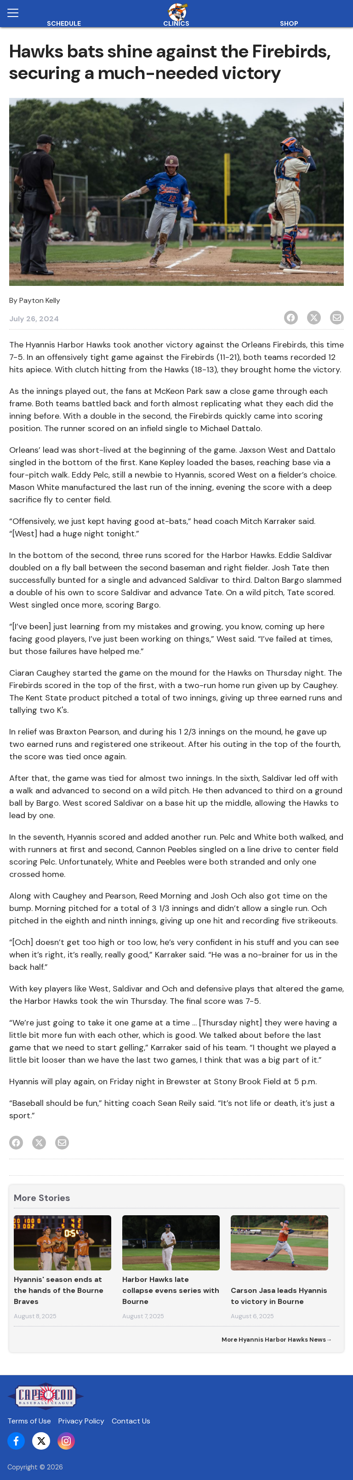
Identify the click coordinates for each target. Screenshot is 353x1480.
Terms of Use (29, 1421)
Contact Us (131, 1421)
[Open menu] (16, 13)
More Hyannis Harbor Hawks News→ (277, 1339)
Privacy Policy (81, 1421)
